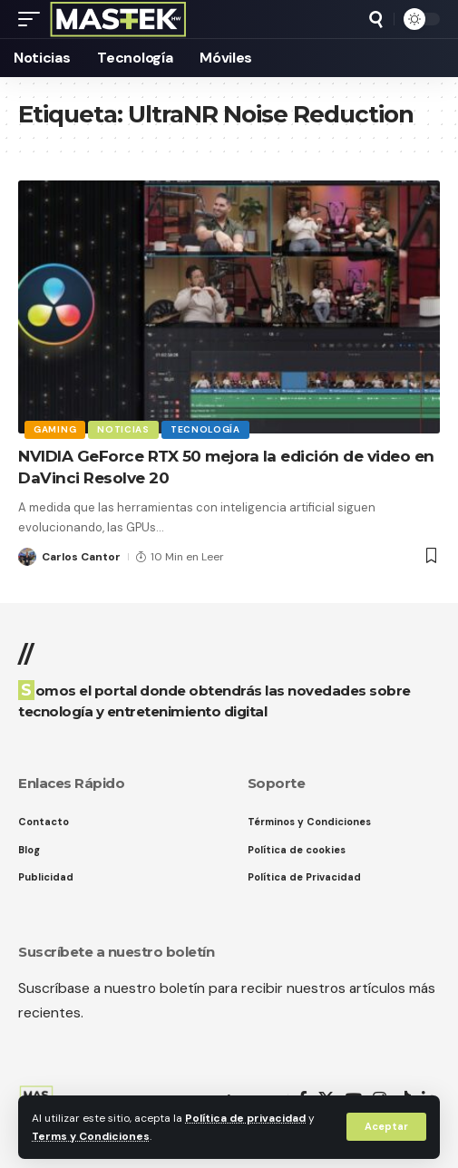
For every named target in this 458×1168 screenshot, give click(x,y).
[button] (386, 1127)
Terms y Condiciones (91, 1136)
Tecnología (205, 429)
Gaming (55, 429)
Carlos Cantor (81, 557)
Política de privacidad (245, 1118)
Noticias (123, 429)
